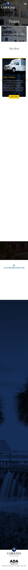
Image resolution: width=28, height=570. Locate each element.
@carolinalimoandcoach (14, 266)
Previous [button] (1, 79)
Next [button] (26, 79)
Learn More (16, 97)
